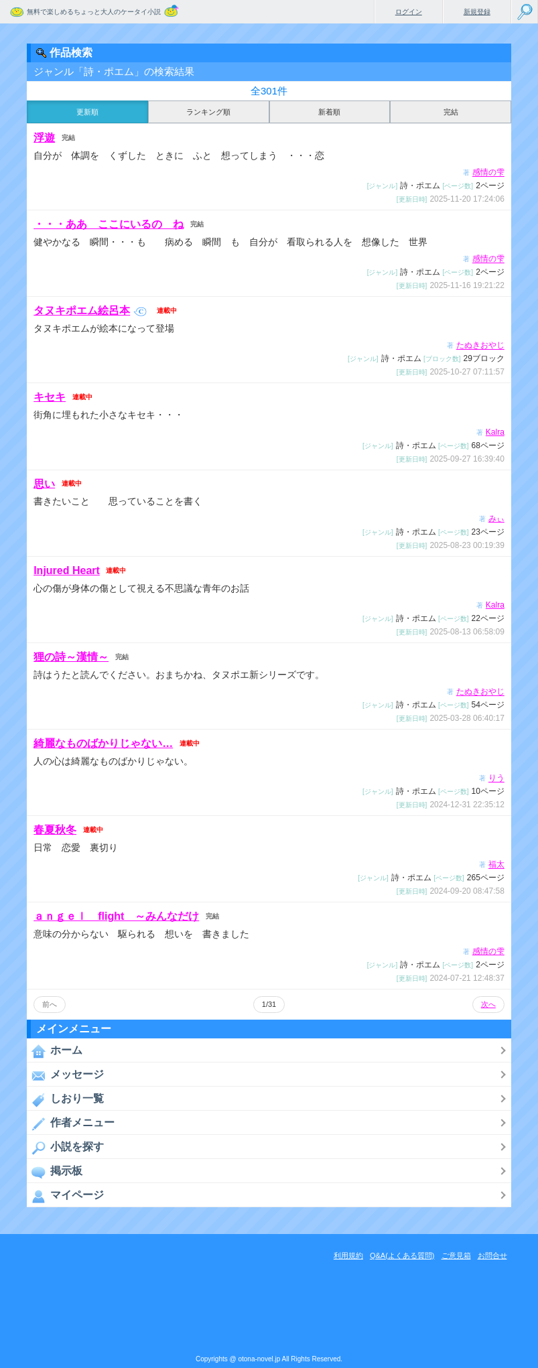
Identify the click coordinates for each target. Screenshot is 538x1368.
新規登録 (477, 11)
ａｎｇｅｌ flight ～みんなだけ (116, 916)
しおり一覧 (65, 1099)
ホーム (54, 1051)
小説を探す (65, 1147)
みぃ (496, 518)
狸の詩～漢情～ (71, 657)
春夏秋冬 (54, 829)
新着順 (329, 112)
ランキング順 (208, 112)
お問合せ (492, 1255)
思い (44, 483)
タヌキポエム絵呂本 (90, 310)
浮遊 (44, 137)
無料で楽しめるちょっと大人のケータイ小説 (94, 11)
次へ (488, 1004)
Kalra (495, 432)
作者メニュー (71, 1123)
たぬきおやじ (480, 345)
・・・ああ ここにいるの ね (108, 224)
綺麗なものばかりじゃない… (103, 743)
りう (496, 778)
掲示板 (54, 1171)
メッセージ (65, 1075)
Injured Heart (66, 570)
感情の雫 (488, 173)
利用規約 (348, 1255)
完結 (451, 112)
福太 (496, 865)
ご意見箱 (456, 1255)
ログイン (408, 11)
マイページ (65, 1195)
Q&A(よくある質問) (402, 1255)
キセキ (49, 397)
